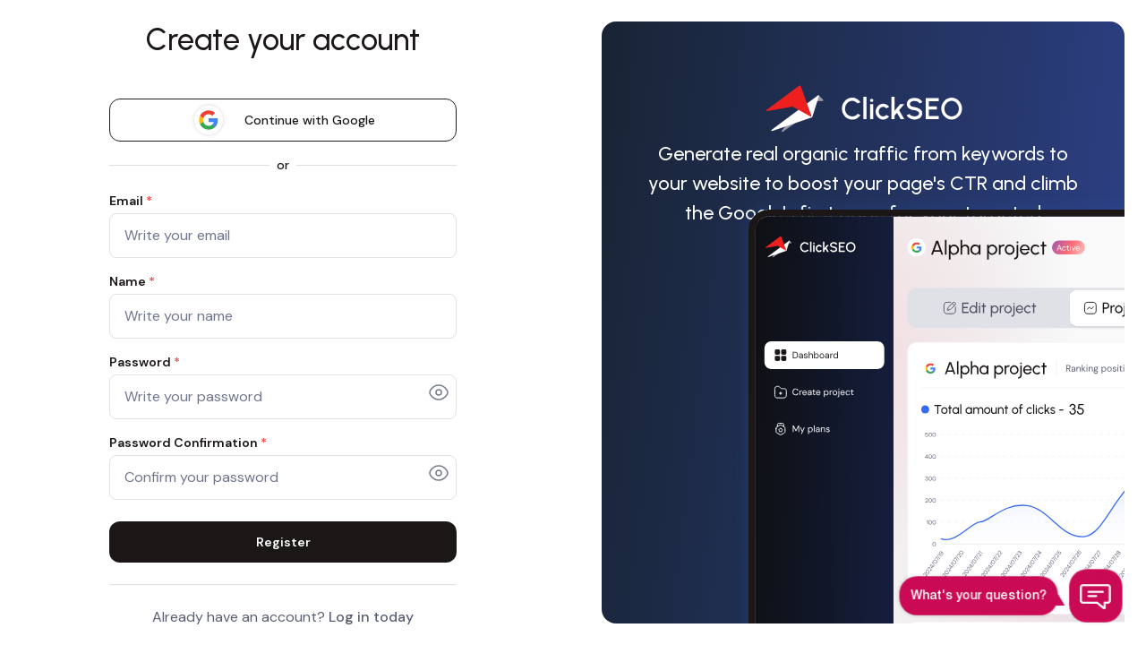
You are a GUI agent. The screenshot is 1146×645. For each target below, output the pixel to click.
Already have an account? (283, 616)
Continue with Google (283, 120)
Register (283, 542)
